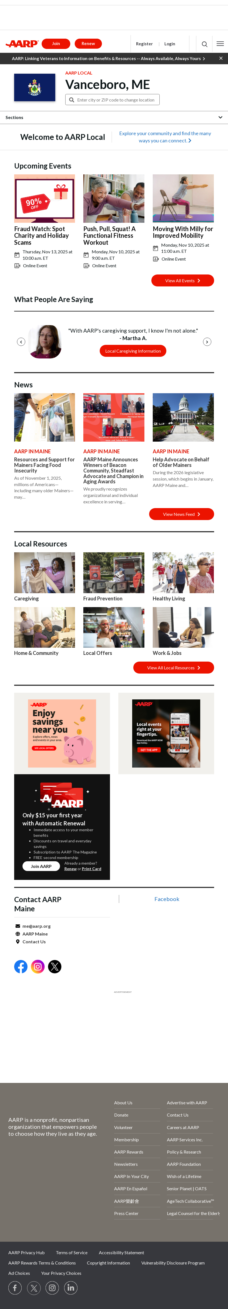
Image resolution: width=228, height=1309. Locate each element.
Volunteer (123, 1127)
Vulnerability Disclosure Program (173, 1262)
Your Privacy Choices (61, 1273)
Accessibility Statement (121, 1252)
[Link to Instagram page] (52, 1288)
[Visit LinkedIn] (71, 1288)
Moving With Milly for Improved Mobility (183, 232)
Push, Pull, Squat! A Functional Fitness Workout (109, 235)
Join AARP (41, 866)
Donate (121, 1114)
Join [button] (56, 43)
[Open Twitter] (54, 967)
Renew (70, 868)
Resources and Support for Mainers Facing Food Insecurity (44, 465)
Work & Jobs (167, 653)
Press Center (126, 1213)
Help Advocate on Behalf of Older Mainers (181, 462)
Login (169, 43)
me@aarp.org (36, 926)
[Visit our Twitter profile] (34, 1288)
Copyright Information (108, 1262)
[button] (220, 44)
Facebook (166, 898)
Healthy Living (169, 598)
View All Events (182, 280)
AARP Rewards (128, 1151)
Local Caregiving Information (133, 350)
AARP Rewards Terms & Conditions (42, 1262)
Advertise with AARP (187, 1102)
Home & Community (36, 653)
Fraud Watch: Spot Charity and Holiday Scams (41, 235)
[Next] (207, 342)
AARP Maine (35, 933)
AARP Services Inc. (185, 1139)
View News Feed (181, 514)
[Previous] (21, 342)
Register (144, 43)
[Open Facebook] (20, 967)
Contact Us (34, 941)
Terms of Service (71, 1252)
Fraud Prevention (102, 598)
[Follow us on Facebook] (15, 1288)
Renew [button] (88, 43)
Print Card (91, 868)
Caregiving (26, 598)
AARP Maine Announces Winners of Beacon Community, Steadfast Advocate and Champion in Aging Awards (113, 470)
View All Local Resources (173, 667)
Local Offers (97, 653)
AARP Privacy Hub (26, 1252)
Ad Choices (19, 1273)
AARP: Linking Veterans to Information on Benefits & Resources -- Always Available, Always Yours (108, 58)
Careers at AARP (183, 1127)
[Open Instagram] (38, 967)
